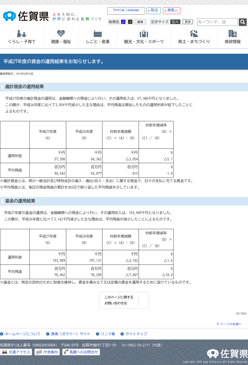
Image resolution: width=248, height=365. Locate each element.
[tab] (22, 37)
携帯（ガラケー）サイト (70, 334)
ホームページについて (23, 334)
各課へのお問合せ (83, 352)
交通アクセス (19, 352)
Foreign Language (126, 10)
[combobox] (217, 22)
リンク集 (108, 334)
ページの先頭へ (231, 324)
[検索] (243, 22)
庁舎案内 (50, 352)
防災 (154, 10)
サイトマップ (136, 334)
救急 (172, 10)
